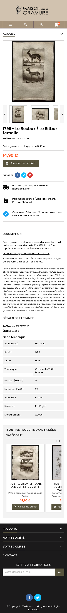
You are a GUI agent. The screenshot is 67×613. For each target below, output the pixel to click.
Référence (9, 138)
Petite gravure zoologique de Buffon (25, 494)
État (5, 331)
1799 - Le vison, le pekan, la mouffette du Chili (25, 485)
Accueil (9, 34)
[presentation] (30, 584)
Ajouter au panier (20, 163)
